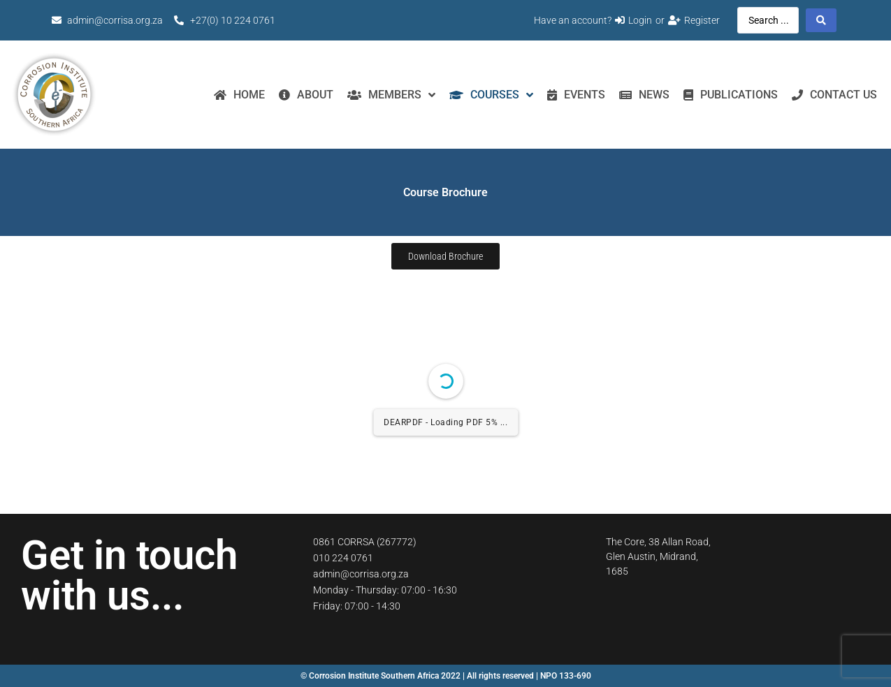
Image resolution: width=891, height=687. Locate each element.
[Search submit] (821, 20)
